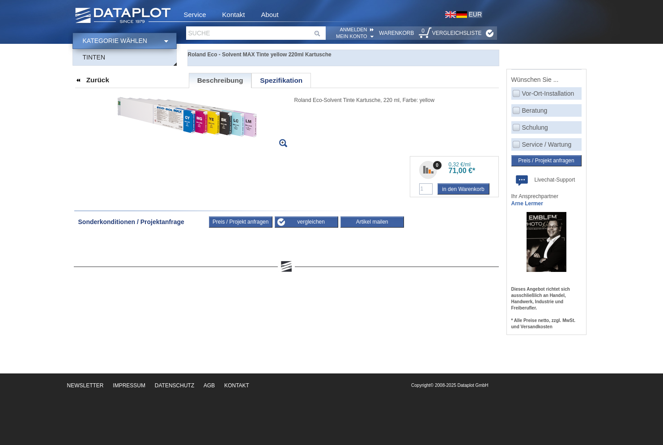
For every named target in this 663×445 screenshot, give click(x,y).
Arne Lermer (527, 203)
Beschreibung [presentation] (220, 80)
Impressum (129, 385)
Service (195, 14)
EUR (475, 14)
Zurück (97, 80)
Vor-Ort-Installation (548, 93)
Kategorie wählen (115, 40)
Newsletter (85, 385)
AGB (209, 385)
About (269, 14)
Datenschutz (174, 385)
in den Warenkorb (463, 189)
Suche (199, 33)
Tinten (94, 57)
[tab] (220, 80)
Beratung (535, 110)
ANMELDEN (353, 29)
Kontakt (233, 14)
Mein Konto (351, 36)
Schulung (535, 127)
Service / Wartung (547, 144)
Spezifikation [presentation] (281, 80)
